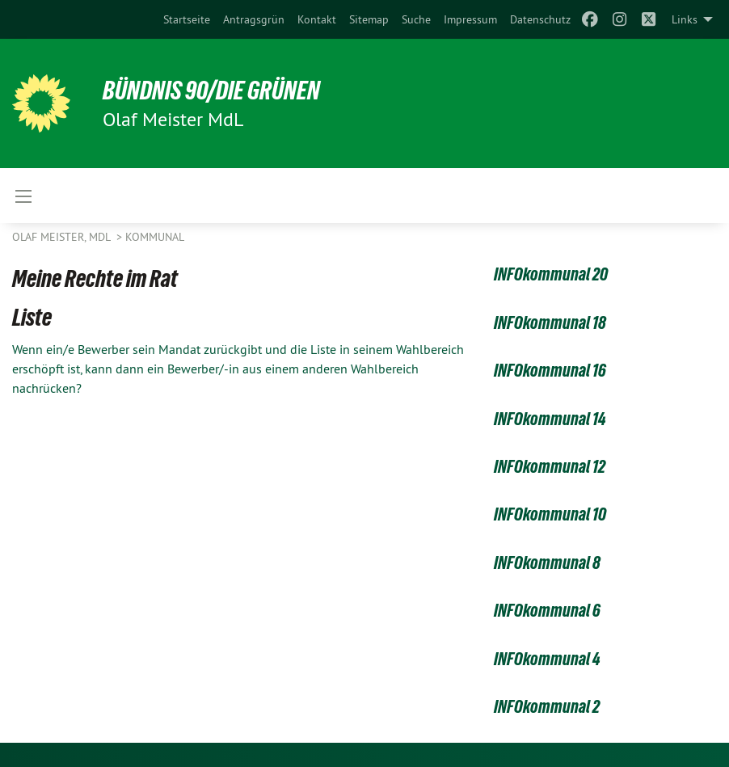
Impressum (470, 19)
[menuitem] (186, 19)
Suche (416, 19)
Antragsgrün (253, 19)
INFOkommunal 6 (547, 611)
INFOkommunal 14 (550, 419)
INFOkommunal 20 (551, 274)
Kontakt (316, 19)
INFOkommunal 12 (549, 467)
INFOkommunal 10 (550, 514)
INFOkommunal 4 (547, 659)
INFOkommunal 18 (550, 323)
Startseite (186, 19)
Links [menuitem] (684, 19)
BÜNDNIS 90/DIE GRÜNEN (211, 90)
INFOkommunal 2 (547, 707)
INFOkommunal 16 (550, 370)
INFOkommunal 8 (547, 563)
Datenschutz (540, 19)
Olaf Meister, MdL (62, 237)
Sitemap (369, 19)
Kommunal (154, 237)
